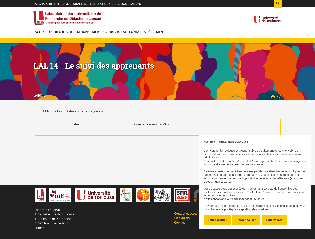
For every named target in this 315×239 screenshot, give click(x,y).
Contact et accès (185, 213)
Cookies (179, 222)
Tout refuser (274, 219)
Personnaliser (246, 219)
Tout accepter (217, 219)
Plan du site (182, 218)
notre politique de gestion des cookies (242, 209)
